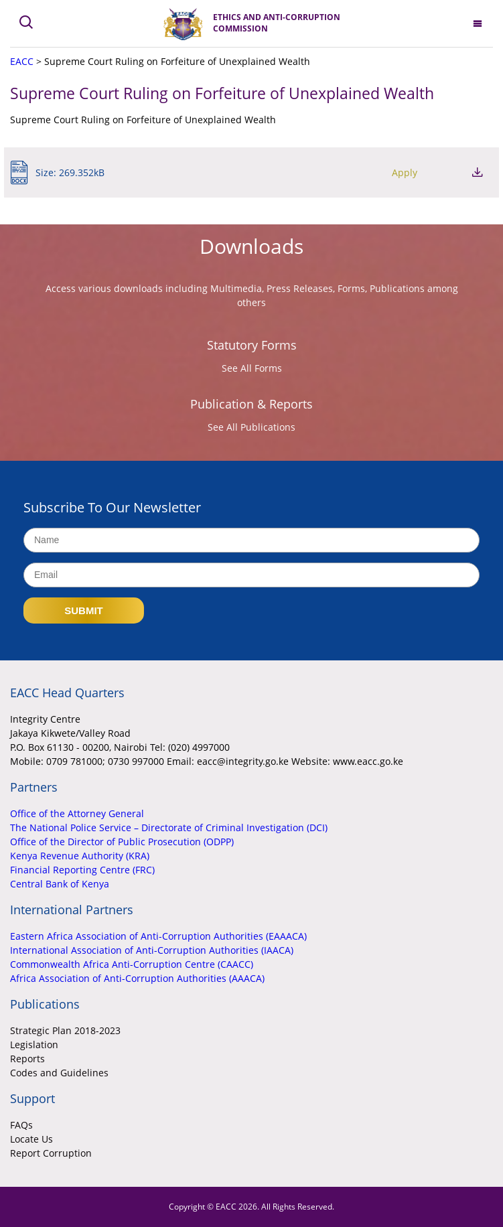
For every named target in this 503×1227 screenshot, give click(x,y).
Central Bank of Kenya (59, 883)
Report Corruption (51, 1153)
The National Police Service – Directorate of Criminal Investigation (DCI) (169, 827)
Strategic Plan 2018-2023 (65, 1030)
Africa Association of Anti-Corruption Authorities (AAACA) (137, 978)
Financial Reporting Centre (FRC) (82, 869)
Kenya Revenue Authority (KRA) (79, 855)
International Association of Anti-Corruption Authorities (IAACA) (151, 950)
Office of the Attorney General (77, 813)
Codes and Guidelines (59, 1072)
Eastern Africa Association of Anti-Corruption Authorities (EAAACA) (158, 936)
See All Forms (252, 368)
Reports (27, 1058)
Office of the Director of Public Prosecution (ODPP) (122, 841)
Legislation (34, 1044)
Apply (404, 172)
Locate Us (31, 1139)
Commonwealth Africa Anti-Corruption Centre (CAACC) (131, 964)
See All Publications (251, 427)
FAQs (21, 1124)
